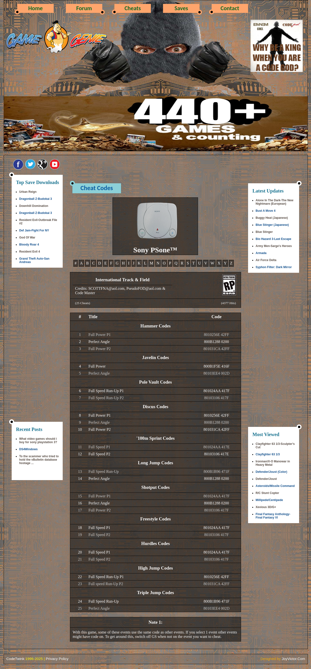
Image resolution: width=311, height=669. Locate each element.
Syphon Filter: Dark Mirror (274, 267)
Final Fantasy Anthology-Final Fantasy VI (273, 515)
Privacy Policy (57, 659)
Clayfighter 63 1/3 (268, 454)
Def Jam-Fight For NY (34, 230)
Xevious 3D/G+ (266, 507)
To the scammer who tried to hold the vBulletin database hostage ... (39, 460)
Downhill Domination (33, 206)
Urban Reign (27, 192)
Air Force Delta (266, 260)
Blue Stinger (264, 232)
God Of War (27, 237)
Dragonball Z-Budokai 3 (35, 199)
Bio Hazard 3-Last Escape (273, 239)
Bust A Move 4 (266, 210)
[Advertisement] (37, 345)
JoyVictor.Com (293, 659)
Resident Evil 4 (29, 251)
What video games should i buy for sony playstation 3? (38, 440)
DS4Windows (28, 449)
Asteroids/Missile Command (275, 486)
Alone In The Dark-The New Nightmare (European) (274, 202)
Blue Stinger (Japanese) (272, 225)
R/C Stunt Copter (267, 493)
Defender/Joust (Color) (271, 472)
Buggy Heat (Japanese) (272, 218)
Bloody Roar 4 (29, 244)
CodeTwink (15, 659)
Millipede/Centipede (269, 500)
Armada (261, 253)
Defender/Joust (266, 479)
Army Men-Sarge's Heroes (274, 246)
